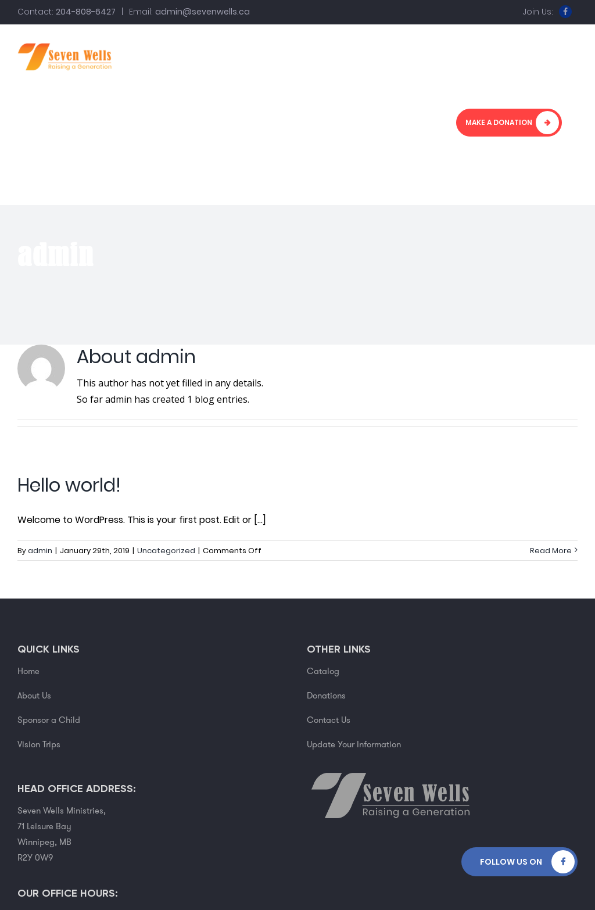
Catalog (323, 671)
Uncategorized (166, 550)
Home (28, 671)
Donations (326, 695)
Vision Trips (38, 744)
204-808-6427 (86, 11)
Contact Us (328, 720)
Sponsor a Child (48, 720)
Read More (551, 550)
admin (40, 550)
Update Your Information (354, 744)
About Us (34, 695)
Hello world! (69, 485)
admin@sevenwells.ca (202, 11)
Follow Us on (511, 862)
